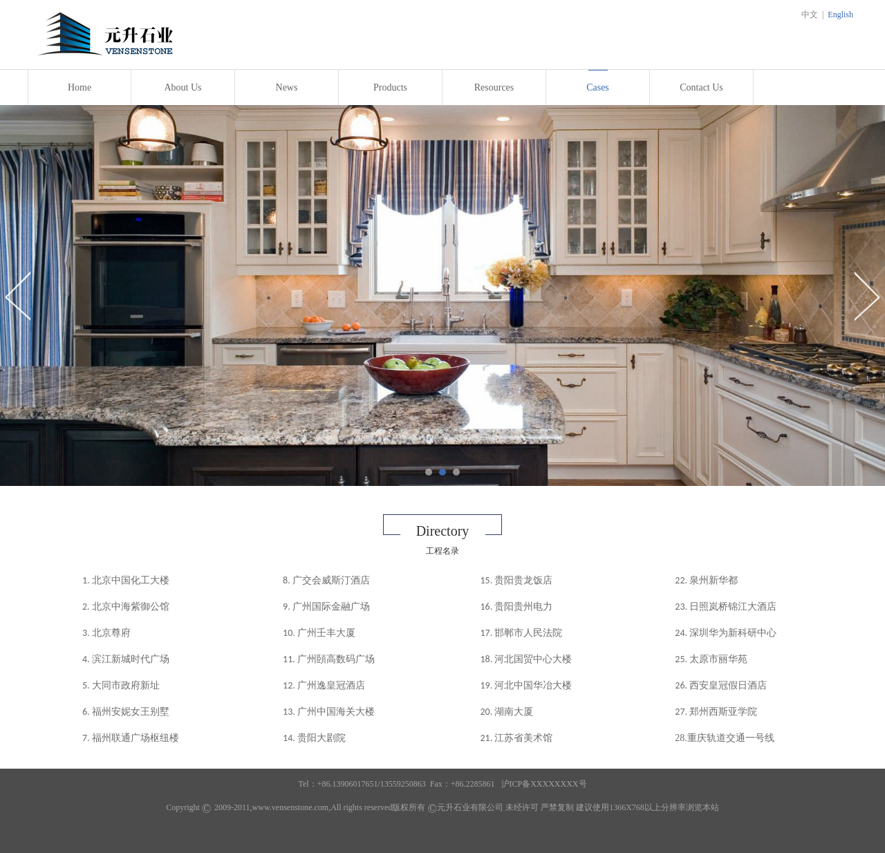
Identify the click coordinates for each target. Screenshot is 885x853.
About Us (182, 87)
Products (390, 87)
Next (866, 296)
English (840, 14)
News (287, 87)
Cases (597, 87)
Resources (494, 87)
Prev (18, 296)
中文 (809, 14)
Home (79, 87)
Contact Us (701, 87)
